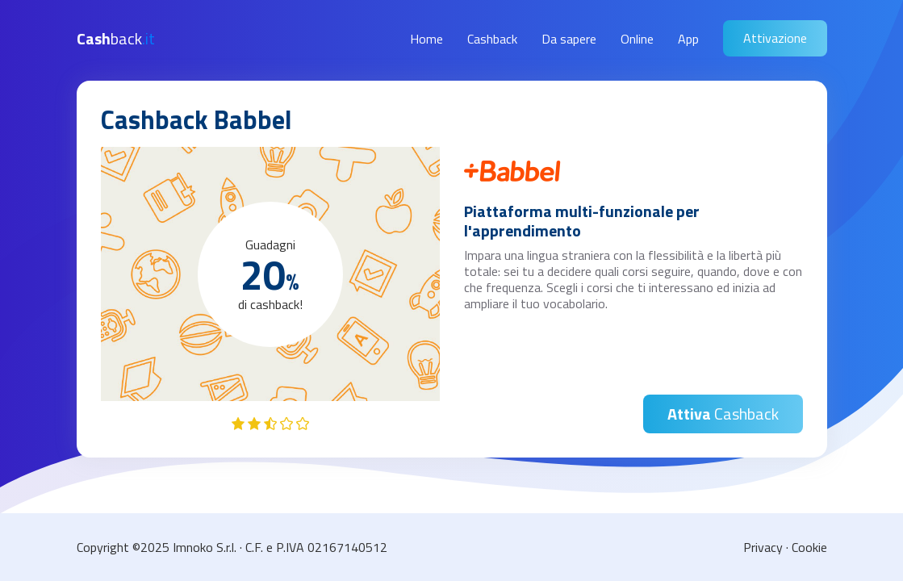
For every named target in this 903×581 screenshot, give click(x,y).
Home (426, 38)
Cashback (492, 38)
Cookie (809, 547)
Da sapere (568, 38)
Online (637, 38)
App (688, 38)
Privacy (763, 547)
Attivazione (775, 38)
